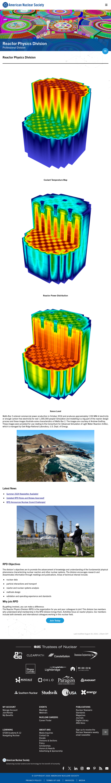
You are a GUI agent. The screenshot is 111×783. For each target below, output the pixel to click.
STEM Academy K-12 (12, 732)
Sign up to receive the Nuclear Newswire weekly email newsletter (87, 732)
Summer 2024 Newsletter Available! (22, 493)
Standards (80, 712)
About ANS (45, 729)
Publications (83, 707)
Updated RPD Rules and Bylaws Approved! (25, 498)
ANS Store (80, 723)
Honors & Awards (47, 748)
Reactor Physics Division (25, 43)
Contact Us (44, 735)
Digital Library (82, 720)
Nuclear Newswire (84, 710)
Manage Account (10, 710)
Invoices (69, 780)
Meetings (43, 710)
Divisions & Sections (48, 740)
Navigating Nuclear (11, 735)
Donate (42, 738)
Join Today (55, 620)
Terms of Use (53, 780)
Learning (8, 729)
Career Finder (45, 720)
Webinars (43, 712)
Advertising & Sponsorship (51, 750)
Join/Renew (8, 712)
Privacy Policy (34, 780)
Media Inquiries (46, 732)
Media (82, 780)
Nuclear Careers (48, 717)
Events (43, 707)
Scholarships (45, 745)
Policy (42, 743)
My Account (9, 707)
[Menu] (106, 4)
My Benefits (8, 715)
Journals (79, 717)
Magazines (80, 715)
